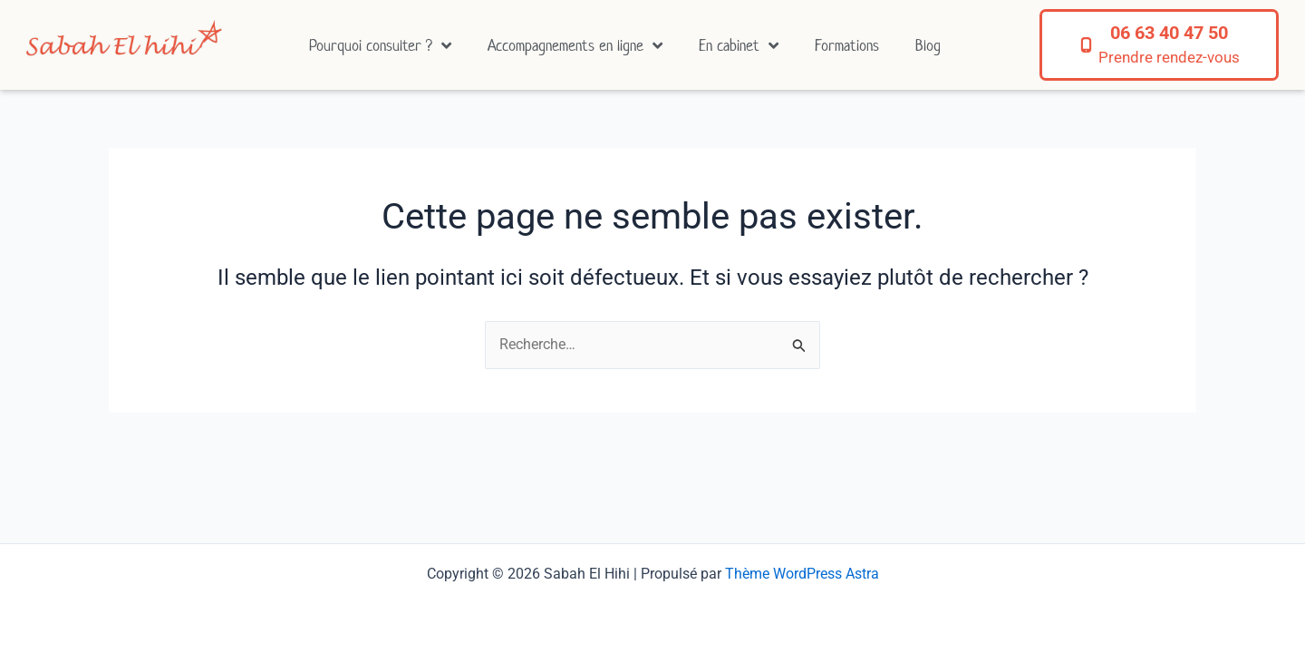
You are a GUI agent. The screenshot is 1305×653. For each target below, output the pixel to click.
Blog (928, 45)
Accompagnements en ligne (575, 45)
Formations (847, 45)
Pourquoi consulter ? (380, 45)
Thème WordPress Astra (802, 573)
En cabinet (738, 45)
